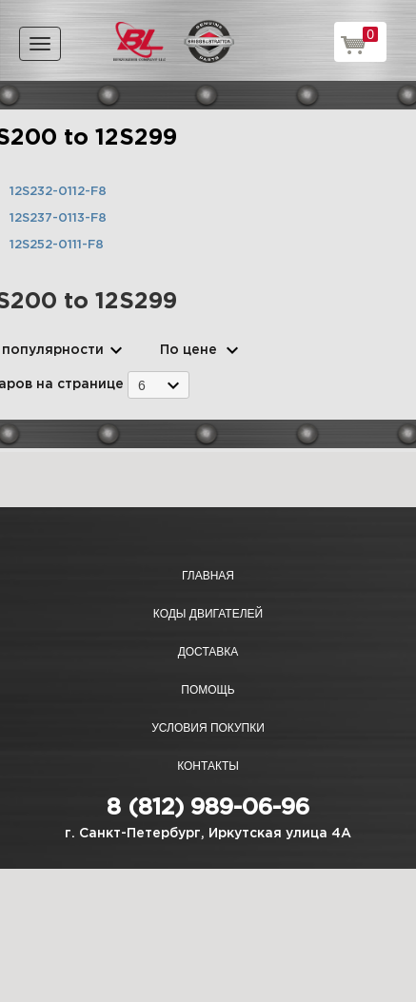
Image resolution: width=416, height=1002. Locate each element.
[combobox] (158, 385)
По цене (188, 350)
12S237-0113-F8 (58, 218)
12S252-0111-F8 (57, 245)
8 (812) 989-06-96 (208, 807)
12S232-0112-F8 (58, 192)
